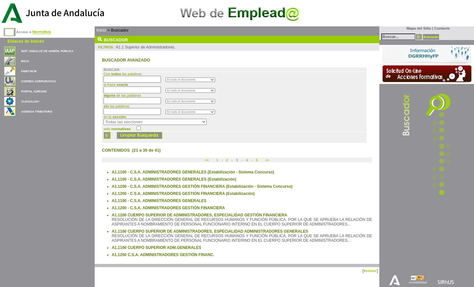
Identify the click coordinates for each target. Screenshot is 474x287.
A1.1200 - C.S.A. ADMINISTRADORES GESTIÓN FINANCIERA (168, 208)
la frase (116, 85)
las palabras (116, 106)
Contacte (442, 28)
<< (207, 160)
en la (114, 117)
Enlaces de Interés (26, 41)
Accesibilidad (417, 282)
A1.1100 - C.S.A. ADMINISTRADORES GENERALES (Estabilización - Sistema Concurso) (193, 172)
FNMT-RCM (29, 71)
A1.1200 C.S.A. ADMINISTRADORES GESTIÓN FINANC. (163, 255)
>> (266, 160)
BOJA (25, 61)
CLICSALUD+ (30, 101)
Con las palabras (123, 74)
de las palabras (122, 95)
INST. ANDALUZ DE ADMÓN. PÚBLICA (47, 51)
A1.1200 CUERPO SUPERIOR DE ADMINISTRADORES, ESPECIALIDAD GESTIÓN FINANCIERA (199, 215)
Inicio (101, 30)
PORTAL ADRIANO (34, 91)
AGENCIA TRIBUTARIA (37, 111)
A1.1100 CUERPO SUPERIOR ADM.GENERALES (156, 247)
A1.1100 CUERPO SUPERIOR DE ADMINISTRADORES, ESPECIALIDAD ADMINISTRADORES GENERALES (210, 231)
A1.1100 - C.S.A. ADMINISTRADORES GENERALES (159, 200)
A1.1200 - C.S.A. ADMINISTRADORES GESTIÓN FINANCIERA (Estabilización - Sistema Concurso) (202, 186)
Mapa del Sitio (417, 28)
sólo (117, 129)
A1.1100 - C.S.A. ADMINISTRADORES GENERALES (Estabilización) (174, 179)
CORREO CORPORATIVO (38, 81)
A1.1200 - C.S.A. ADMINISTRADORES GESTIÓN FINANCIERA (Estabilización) (183, 193)
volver (371, 270)
